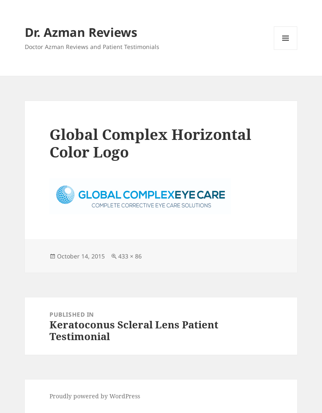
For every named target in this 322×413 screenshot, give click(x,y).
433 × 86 (130, 256)
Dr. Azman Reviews (81, 32)
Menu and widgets (285, 49)
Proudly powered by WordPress (94, 396)
